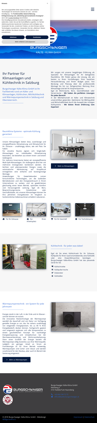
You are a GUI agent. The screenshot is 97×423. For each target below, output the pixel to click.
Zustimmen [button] (37, 414)
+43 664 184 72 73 (59, 394)
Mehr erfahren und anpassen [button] (25, 419)
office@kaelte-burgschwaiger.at (65, 397)
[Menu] (92, 9)
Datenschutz (89, 417)
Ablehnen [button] (13, 414)
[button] (47, 380)
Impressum (78, 417)
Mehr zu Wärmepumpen (16, 360)
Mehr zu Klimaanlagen (64, 166)
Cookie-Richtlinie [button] (13, 395)
